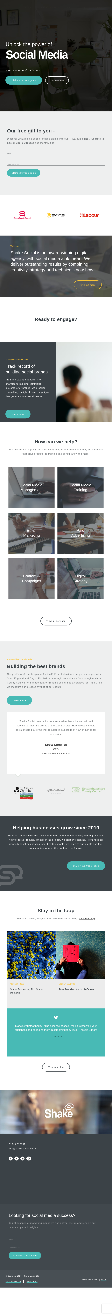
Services (28, 14)
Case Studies (48, 14)
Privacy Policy (32, 1309)
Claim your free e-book (86, 892)
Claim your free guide (24, 80)
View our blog (87, 944)
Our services (59, 80)
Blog (82, 14)
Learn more (18, 415)
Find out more (88, 286)
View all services (56, 647)
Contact (97, 14)
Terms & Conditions (13, 1309)
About (68, 14)
